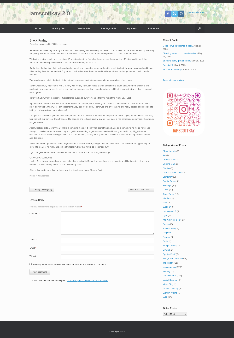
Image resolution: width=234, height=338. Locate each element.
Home (38, 28)
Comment (34, 213)
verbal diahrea (169, 275)
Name (32, 239)
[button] (200, 28)
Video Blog (168, 284)
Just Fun (167, 207)
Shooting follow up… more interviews (180, 53)
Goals (165, 189)
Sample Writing (170, 245)
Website (33, 256)
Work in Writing (170, 293)
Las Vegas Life (108, 28)
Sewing (166, 250)
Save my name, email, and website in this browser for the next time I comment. (69, 264)
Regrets (166, 237)
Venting (166, 271)
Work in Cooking (170, 288)
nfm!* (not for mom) (172, 220)
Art (164, 155)
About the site (169, 151)
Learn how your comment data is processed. (87, 280)
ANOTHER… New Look (140, 189)
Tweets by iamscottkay (173, 80)
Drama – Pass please (173, 172)
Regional (167, 232)
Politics (166, 224)
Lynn (165, 215)
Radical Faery (169, 228)
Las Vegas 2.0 (169, 211)
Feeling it (167, 185)
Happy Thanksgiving (41, 189)
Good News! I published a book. (178, 46)
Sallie (165, 241)
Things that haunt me (173, 258)
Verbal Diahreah (170, 280)
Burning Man (58, 28)
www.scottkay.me (196, 12)
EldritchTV (168, 177)
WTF (165, 297)
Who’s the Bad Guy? (172, 69)
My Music (132, 28)
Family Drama (169, 181)
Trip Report (168, 263)
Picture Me (153, 28)
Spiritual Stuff (169, 254)
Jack (165, 202)
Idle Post (167, 198)
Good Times (168, 194)
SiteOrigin (115, 331)
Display (166, 168)
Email (32, 248)
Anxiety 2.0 (168, 65)
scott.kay (63, 44)
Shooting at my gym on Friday (177, 61)
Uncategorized (43, 176)
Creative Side (83, 28)
